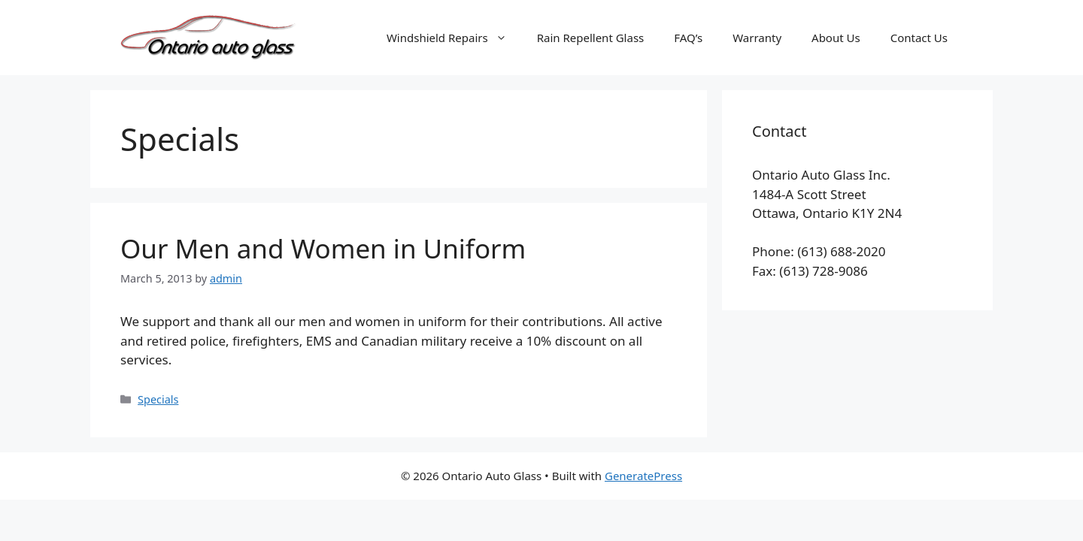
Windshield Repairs (454, 37)
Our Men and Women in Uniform (323, 248)
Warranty (757, 37)
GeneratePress (643, 475)
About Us (835, 37)
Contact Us (919, 37)
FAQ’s (688, 37)
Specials (158, 399)
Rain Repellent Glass (591, 37)
